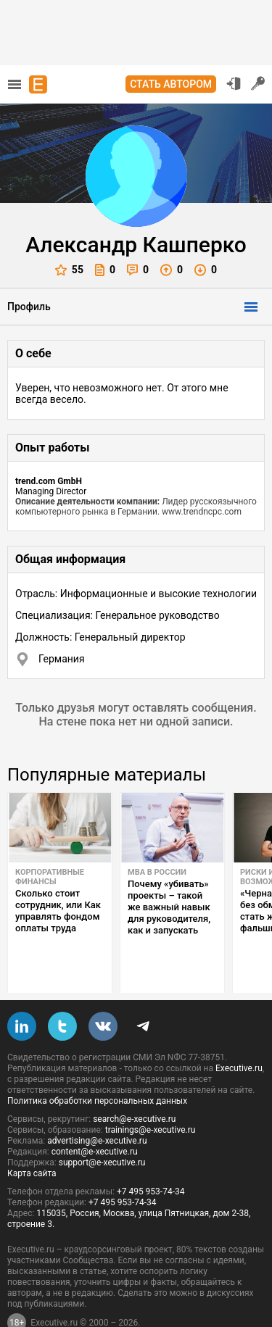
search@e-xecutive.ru (134, 1085)
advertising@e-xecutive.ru (97, 1107)
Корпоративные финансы (49, 877)
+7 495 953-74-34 (151, 1157)
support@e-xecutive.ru (102, 1128)
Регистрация (258, 83)
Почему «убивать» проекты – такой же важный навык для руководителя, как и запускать (169, 907)
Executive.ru (239, 1034)
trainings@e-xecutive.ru (150, 1096)
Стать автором (171, 84)
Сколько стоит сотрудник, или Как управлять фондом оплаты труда (58, 910)
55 (69, 270)
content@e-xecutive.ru (94, 1117)
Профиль (29, 306)
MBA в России (157, 872)
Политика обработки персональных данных (97, 1067)
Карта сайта (32, 1139)
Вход (233, 83)
